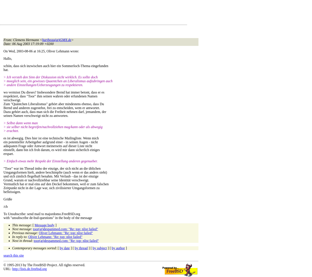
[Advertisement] (82, 13)
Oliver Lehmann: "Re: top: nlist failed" (66, 233)
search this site (13, 255)
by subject (100, 248)
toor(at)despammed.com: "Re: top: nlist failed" (65, 229)
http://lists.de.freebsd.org (29, 269)
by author (118, 248)
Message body (45, 225)
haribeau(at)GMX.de (57, 40)
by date (65, 248)
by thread (81, 248)
